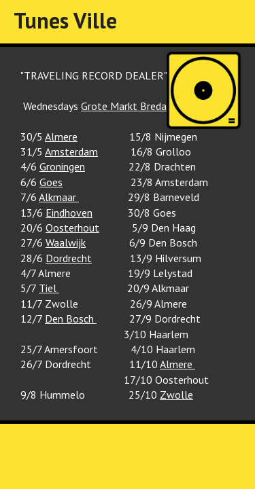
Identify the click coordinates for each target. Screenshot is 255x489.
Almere (61, 136)
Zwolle (176, 394)
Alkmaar (59, 197)
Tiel (49, 288)
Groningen (62, 166)
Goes (51, 182)
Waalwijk (66, 242)
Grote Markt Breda (124, 106)
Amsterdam (71, 151)
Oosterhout (72, 227)
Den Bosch (71, 318)
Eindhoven (69, 212)
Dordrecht (69, 258)
